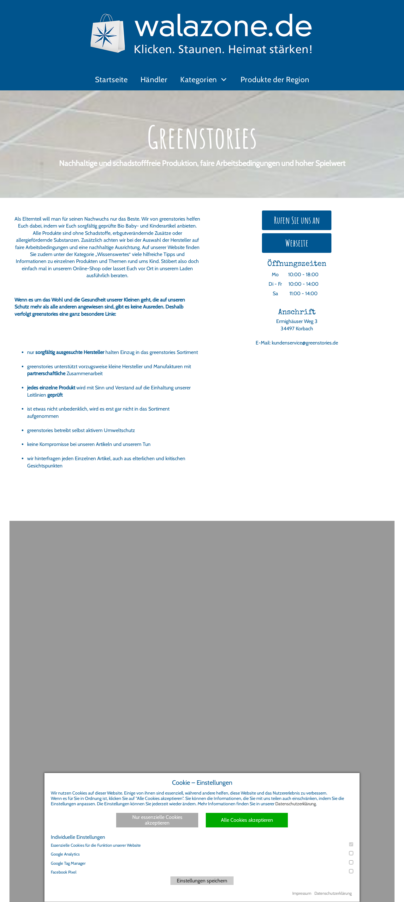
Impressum (301, 893)
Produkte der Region (275, 79)
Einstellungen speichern (202, 881)
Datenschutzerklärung (295, 804)
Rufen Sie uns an (297, 220)
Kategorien (198, 79)
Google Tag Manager (202, 863)
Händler (154, 79)
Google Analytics (202, 853)
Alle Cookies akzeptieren (247, 820)
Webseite (296, 243)
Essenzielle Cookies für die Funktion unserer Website (202, 845)
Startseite (111, 79)
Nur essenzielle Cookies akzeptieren (157, 820)
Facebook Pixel (202, 872)
